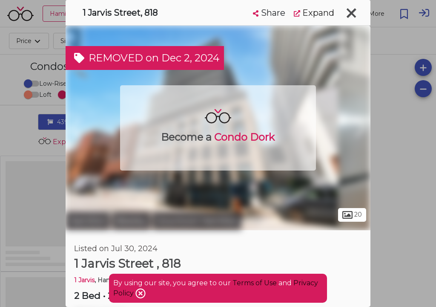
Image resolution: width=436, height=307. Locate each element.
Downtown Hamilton (197, 221)
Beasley (131, 221)
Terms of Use (254, 283)
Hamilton (88, 221)
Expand (314, 13)
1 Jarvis (84, 280)
